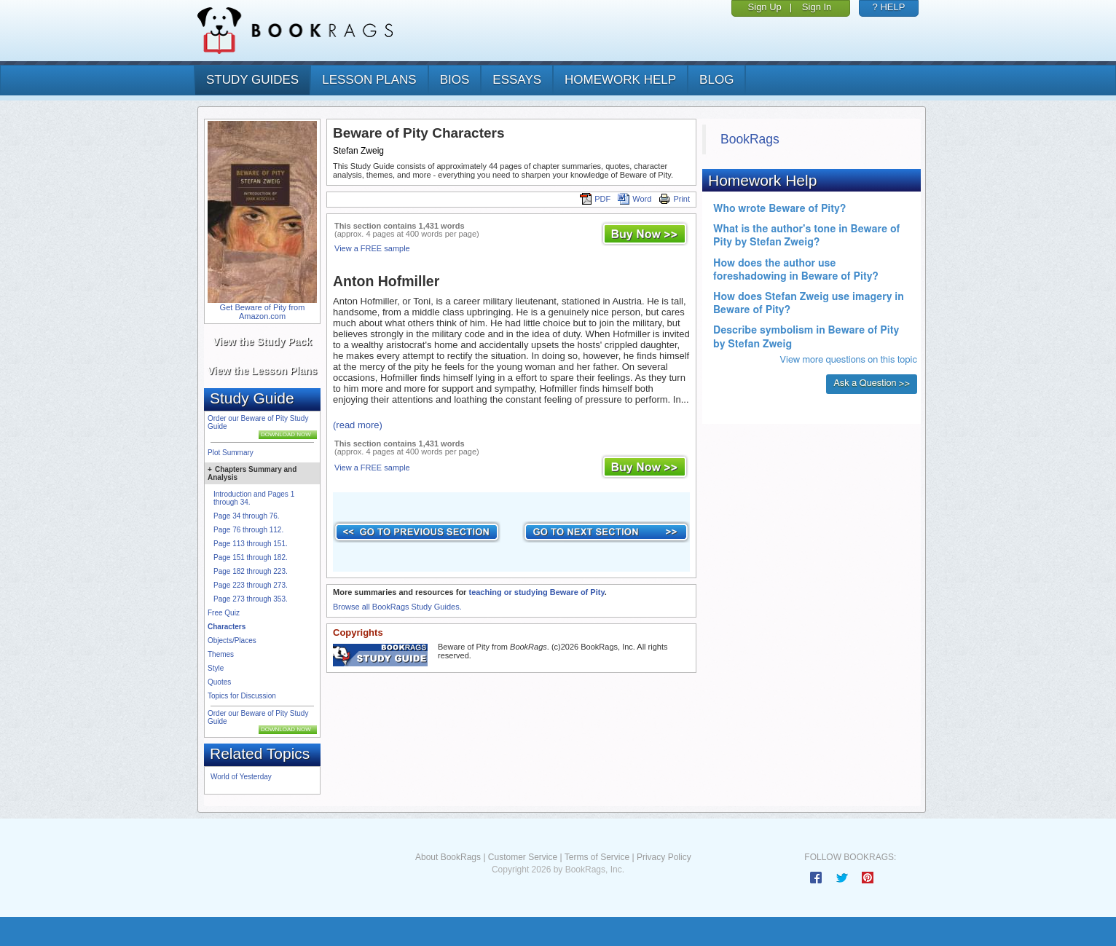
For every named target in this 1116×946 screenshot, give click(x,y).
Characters (226, 627)
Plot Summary (231, 453)
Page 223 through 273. (250, 585)
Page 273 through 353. (250, 599)
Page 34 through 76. (246, 516)
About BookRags (448, 857)
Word (634, 198)
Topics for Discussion (242, 696)
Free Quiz (224, 613)
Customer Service (522, 857)
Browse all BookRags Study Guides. (397, 606)
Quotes (219, 682)
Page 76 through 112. (248, 530)
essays (516, 80)
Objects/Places (232, 640)
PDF (595, 198)
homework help (620, 80)
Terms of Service (597, 857)
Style (216, 668)
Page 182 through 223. (250, 571)
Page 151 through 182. (250, 557)
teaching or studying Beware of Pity (536, 592)
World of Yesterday (241, 777)
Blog (716, 80)
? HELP (889, 6)
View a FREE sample (372, 248)
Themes (221, 654)
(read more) (357, 424)
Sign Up (765, 6)
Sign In (816, 6)
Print (674, 198)
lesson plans (369, 80)
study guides (252, 80)
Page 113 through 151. (250, 544)
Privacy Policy (664, 857)
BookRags (749, 139)
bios (455, 80)
